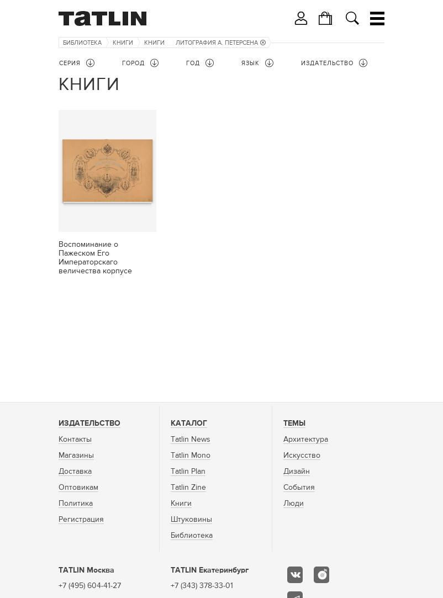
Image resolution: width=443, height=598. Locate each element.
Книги (123, 43)
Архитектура (305, 439)
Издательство (89, 423)
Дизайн (296, 471)
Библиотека (82, 43)
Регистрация (81, 519)
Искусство (301, 455)
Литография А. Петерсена (221, 43)
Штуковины (191, 519)
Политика (76, 503)
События (299, 487)
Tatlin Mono (190, 455)
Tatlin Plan (188, 471)
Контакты (75, 439)
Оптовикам (78, 487)
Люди (293, 503)
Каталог (189, 423)
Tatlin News (190, 439)
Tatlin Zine (188, 487)
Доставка (75, 471)
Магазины (76, 455)
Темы (294, 423)
